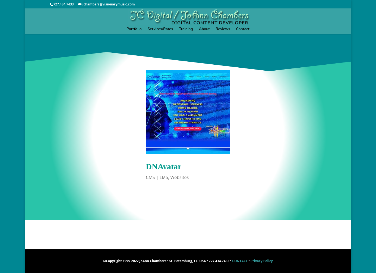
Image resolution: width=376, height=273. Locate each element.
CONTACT (240, 261)
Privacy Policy (262, 261)
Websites (179, 177)
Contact (242, 29)
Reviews (223, 29)
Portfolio (134, 29)
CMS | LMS (157, 177)
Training (186, 29)
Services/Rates (160, 29)
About (204, 29)
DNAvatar (163, 166)
